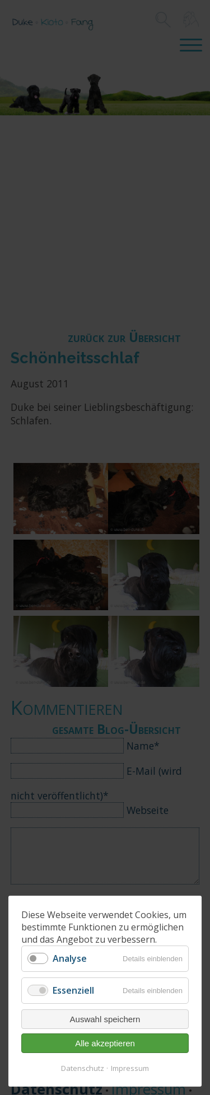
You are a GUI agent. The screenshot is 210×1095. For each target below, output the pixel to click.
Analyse (70, 958)
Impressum (130, 1068)
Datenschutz (82, 1068)
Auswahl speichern (105, 1019)
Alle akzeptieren (105, 1043)
